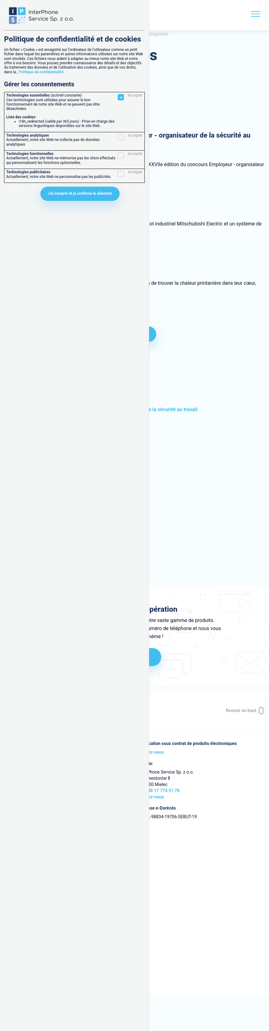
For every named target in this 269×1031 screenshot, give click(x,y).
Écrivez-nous (151, 752)
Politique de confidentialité (41, 72)
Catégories (157, 34)
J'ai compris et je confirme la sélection (80, 193)
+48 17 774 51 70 (162, 790)
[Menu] (255, 15)
